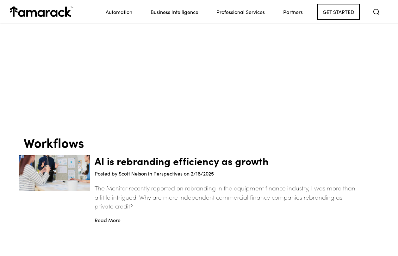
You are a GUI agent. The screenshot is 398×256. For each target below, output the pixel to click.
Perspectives (168, 173)
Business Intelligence (174, 11)
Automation (119, 11)
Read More (108, 220)
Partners (293, 11)
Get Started (338, 11)
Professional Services (240, 11)
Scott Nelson (133, 173)
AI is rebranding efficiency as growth (182, 161)
